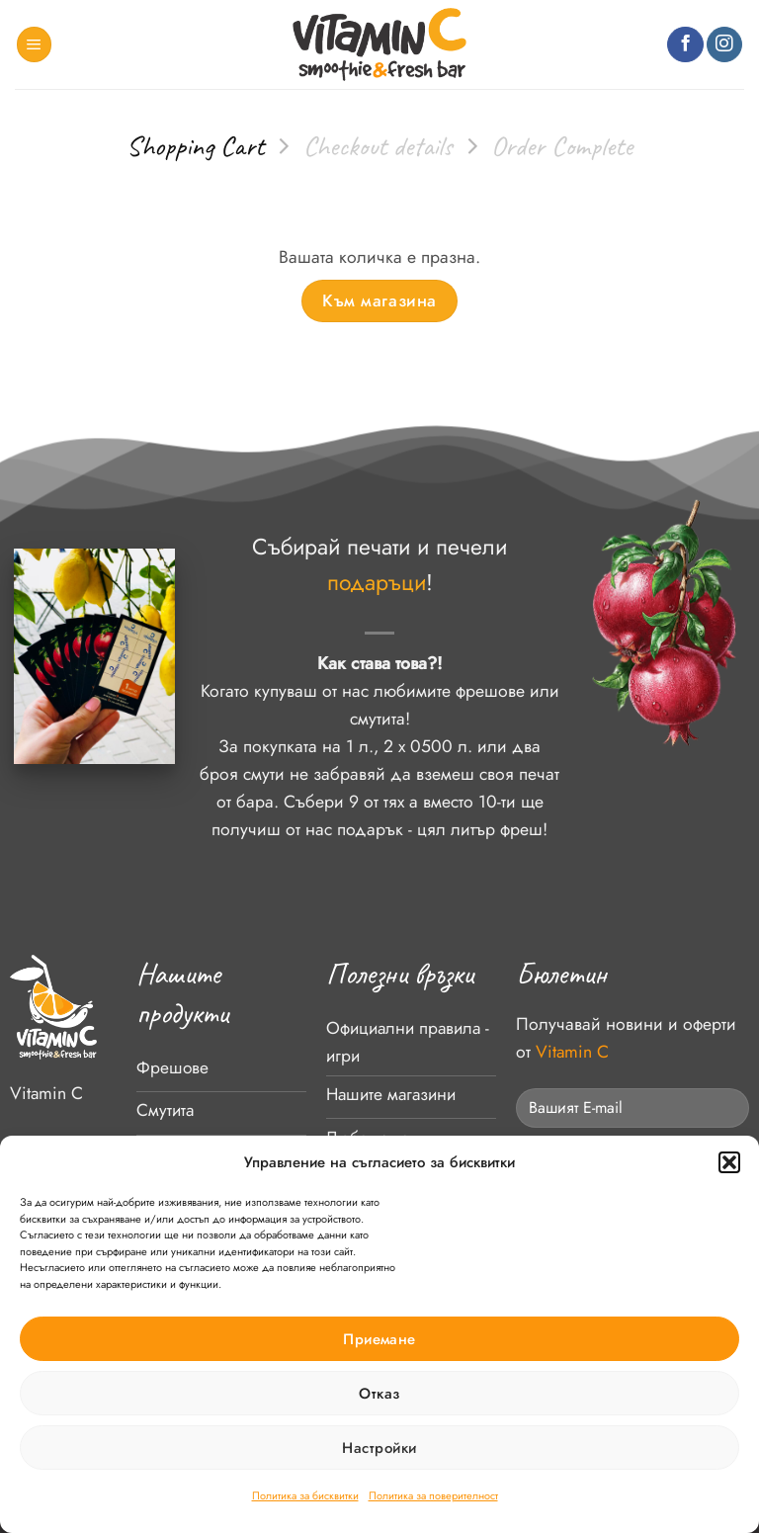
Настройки (379, 1448)
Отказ (379, 1394)
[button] (729, 1162)
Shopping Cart (195, 146)
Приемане (379, 1339)
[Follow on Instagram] (724, 45)
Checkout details (378, 146)
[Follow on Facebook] (685, 45)
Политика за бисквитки (305, 1495)
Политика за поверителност (433, 1495)
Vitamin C (46, 1093)
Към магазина (379, 300)
